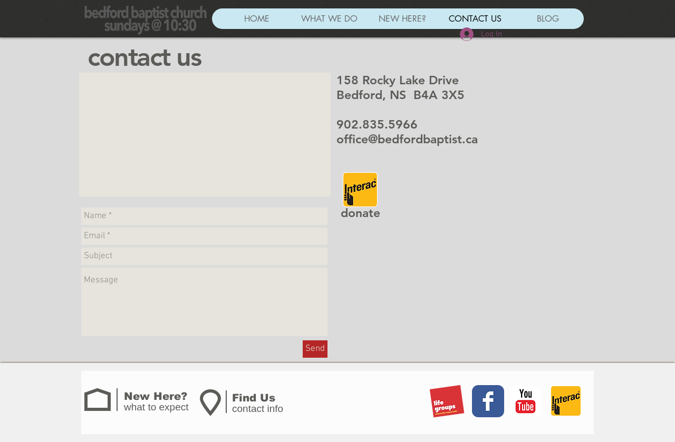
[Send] (315, 349)
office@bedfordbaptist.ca (407, 139)
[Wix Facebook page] (488, 401)
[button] (329, 18)
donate (360, 212)
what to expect (156, 406)
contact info (257, 408)
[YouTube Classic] (525, 401)
